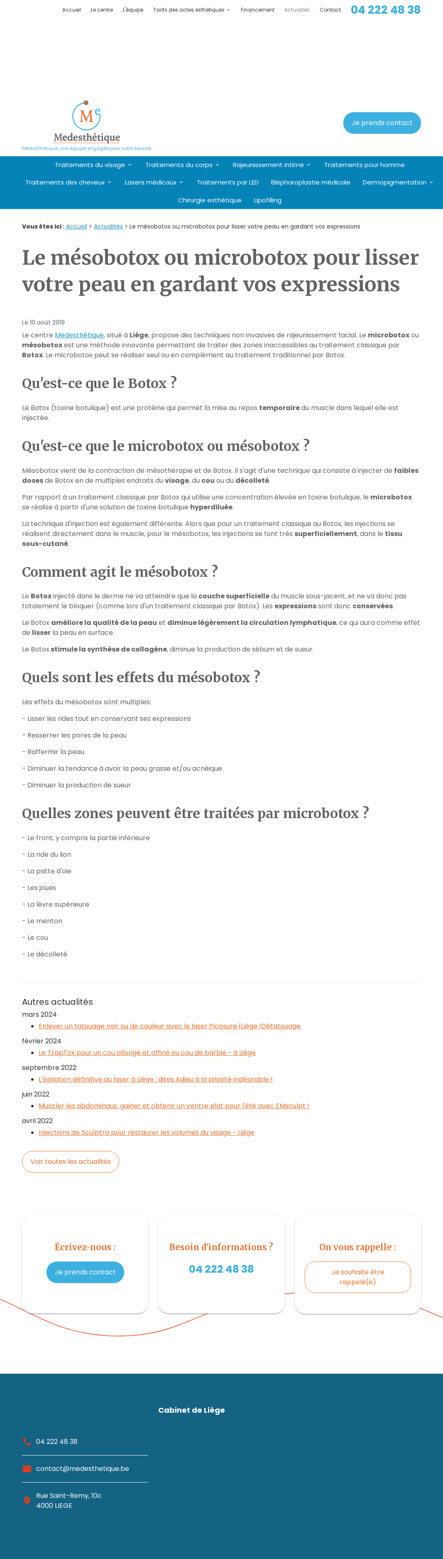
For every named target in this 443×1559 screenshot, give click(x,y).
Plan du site (402, 1520)
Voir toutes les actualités (70, 1081)
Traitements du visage (90, 84)
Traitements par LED (228, 101)
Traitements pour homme (364, 84)
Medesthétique (79, 254)
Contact (330, 9)
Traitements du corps (179, 84)
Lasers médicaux (150, 101)
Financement (257, 9)
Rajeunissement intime (268, 84)
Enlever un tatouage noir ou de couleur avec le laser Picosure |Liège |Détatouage (170, 945)
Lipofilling (267, 119)
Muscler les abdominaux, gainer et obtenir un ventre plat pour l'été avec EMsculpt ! (174, 1025)
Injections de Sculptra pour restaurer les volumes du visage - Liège (147, 1052)
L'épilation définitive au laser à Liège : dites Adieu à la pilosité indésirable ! (156, 998)
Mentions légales (393, 1530)
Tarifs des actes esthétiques (189, 9)
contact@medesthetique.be (82, 1388)
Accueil (71, 9)
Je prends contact (382, 42)
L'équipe (133, 9)
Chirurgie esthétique (210, 119)
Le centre (102, 9)
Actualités (297, 9)
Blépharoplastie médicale (310, 101)
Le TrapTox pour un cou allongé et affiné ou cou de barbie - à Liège (147, 972)
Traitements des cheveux (65, 101)
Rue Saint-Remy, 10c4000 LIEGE (69, 1420)
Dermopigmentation (394, 101)
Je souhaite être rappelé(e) (357, 1196)
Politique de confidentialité (378, 1540)
